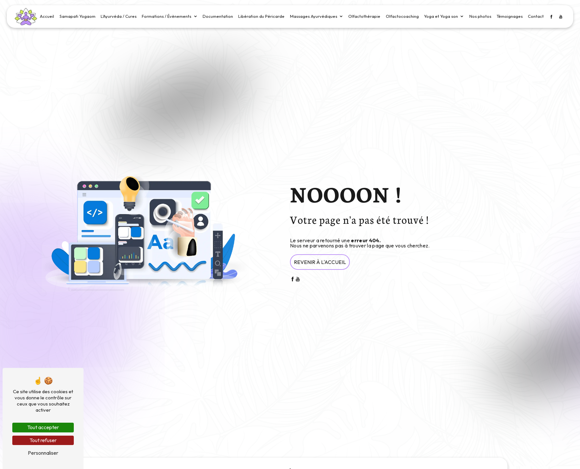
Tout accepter (43, 427)
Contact (536, 16)
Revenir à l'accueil (320, 262)
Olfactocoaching (402, 16)
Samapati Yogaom (77, 16)
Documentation (218, 16)
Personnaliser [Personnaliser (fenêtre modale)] (43, 453)
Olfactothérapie (364, 16)
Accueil (47, 16)
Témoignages (509, 16)
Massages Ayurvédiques (313, 16)
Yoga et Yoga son (441, 16)
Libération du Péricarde (261, 16)
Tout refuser (43, 440)
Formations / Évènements (166, 16)
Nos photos (480, 16)
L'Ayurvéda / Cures (119, 16)
